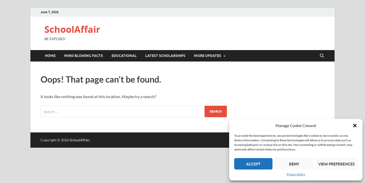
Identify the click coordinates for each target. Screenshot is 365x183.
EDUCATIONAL (124, 56)
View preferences (336, 164)
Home (50, 56)
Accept (253, 164)
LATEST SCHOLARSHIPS (165, 56)
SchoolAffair (72, 29)
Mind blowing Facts (83, 56)
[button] (354, 125)
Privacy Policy (296, 174)
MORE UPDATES (207, 56)
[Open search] (322, 56)
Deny (294, 164)
